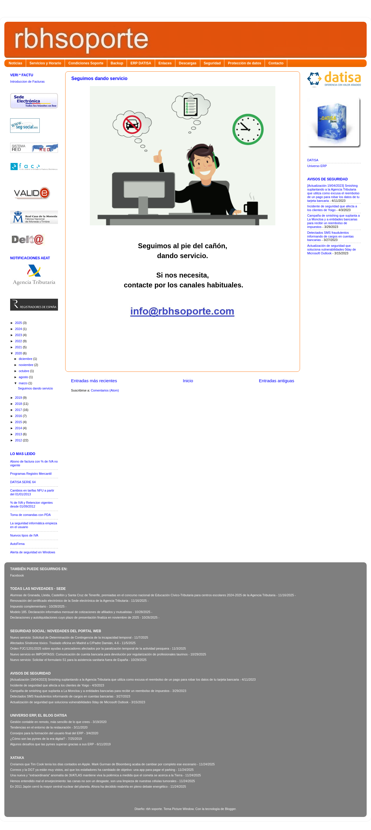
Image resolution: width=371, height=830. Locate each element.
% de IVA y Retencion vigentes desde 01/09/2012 (31, 504)
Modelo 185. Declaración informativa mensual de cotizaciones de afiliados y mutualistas (71, 612)
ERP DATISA (140, 63)
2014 (19, 428)
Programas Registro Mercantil (31, 473)
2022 (19, 341)
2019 (19, 397)
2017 (19, 410)
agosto (24, 377)
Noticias (15, 63)
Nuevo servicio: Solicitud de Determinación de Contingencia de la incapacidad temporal (70, 637)
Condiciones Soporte (85, 63)
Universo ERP (317, 166)
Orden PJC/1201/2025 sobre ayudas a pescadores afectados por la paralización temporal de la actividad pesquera (89, 648)
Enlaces (165, 63)
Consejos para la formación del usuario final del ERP (46, 733)
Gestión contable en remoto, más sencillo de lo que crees (50, 722)
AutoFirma (17, 544)
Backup (117, 63)
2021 (19, 347)
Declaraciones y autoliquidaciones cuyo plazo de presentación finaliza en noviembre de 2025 (74, 617)
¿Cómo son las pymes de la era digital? (37, 738)
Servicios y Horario (45, 63)
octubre (24, 371)
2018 (19, 403)
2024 (19, 329)
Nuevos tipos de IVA (24, 535)
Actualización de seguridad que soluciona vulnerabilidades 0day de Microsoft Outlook (331, 249)
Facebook (17, 575)
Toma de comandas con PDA (30, 515)
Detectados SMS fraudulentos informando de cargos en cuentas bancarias (330, 236)
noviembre (26, 365)
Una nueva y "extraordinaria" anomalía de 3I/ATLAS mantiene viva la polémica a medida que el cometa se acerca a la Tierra (96, 775)
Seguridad (212, 63)
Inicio (188, 380)
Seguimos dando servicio (99, 78)
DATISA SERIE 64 (23, 482)
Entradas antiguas (276, 380)
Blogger (230, 809)
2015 (19, 422)
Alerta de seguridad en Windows (32, 552)
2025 (19, 323)
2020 (19, 353)
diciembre (26, 358)
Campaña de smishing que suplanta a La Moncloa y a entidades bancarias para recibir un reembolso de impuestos (333, 221)
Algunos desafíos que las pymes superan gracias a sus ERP (52, 744)
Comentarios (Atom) (105, 390)
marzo (23, 383)
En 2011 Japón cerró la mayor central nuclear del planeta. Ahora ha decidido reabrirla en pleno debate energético (89, 786)
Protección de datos (244, 63)
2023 (19, 335)
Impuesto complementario (28, 606)
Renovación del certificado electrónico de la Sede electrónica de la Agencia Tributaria (69, 600)
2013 (19, 434)
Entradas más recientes (94, 380)
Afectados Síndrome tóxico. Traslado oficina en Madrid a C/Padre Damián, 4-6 (64, 643)
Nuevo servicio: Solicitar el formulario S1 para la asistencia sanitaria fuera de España (69, 660)
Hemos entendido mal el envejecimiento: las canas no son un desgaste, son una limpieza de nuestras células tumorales (93, 781)
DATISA (312, 160)
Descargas (188, 63)
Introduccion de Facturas (27, 81)
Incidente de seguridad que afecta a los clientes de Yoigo (332, 208)
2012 (19, 440)
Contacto (275, 63)
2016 (19, 416)
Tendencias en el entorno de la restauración (40, 727)
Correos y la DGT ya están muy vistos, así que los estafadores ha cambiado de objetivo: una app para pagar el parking (92, 769)
